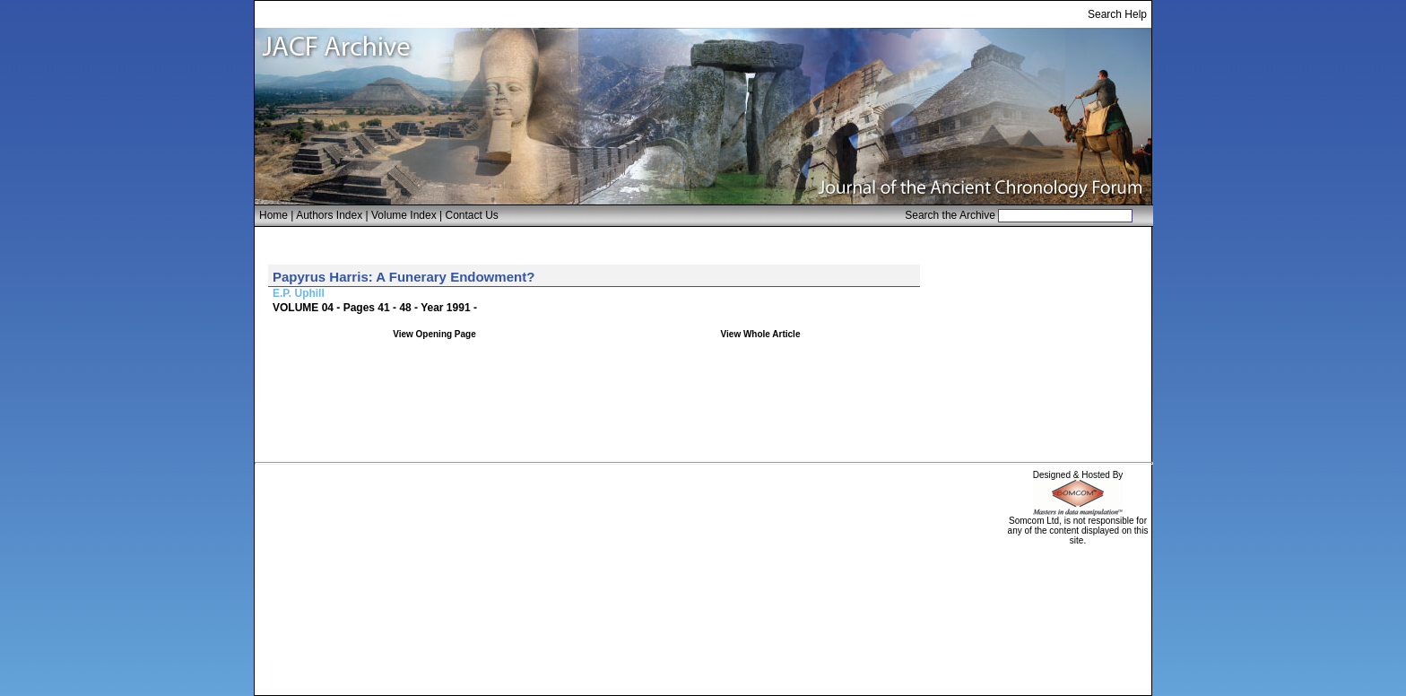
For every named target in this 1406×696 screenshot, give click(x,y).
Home (273, 215)
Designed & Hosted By (1078, 475)
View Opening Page (434, 334)
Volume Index (404, 215)
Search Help (1117, 14)
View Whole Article (761, 334)
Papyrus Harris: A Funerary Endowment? (403, 276)
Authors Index (329, 215)
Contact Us (472, 215)
